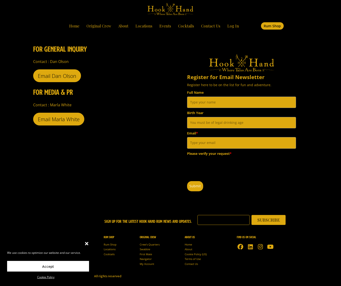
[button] (86, 243)
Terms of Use (193, 259)
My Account (147, 264)
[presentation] (223, 166)
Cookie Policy (45, 277)
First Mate (146, 254)
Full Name (195, 92)
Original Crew (98, 25)
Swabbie (145, 249)
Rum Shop (110, 244)
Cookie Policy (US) (196, 254)
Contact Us (210, 25)
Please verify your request (209, 153)
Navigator (146, 259)
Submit (195, 186)
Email (192, 133)
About (123, 25)
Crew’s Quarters (150, 244)
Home (74, 25)
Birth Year (195, 113)
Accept (48, 266)
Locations (143, 25)
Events (165, 25)
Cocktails (186, 25)
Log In (233, 25)
